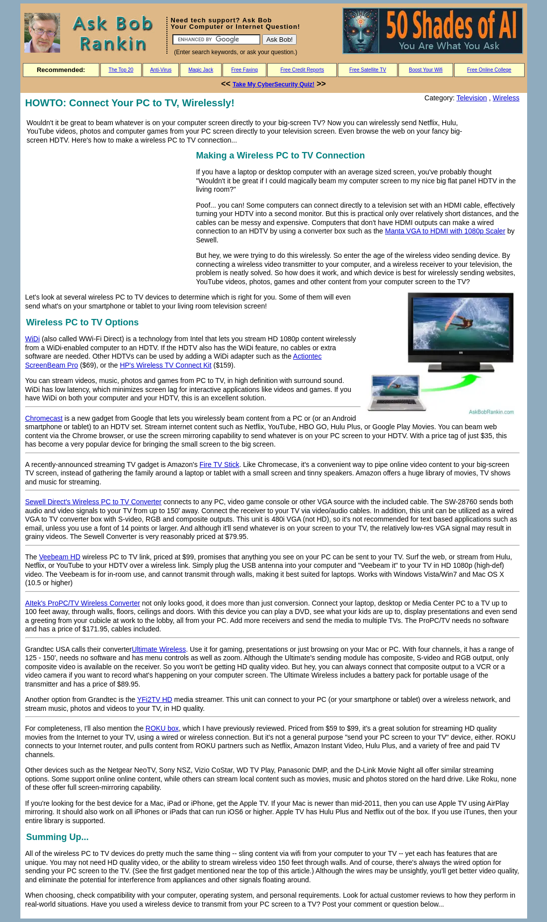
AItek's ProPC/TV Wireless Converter (82, 603)
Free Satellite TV (367, 70)
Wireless (506, 98)
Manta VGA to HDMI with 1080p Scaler (445, 231)
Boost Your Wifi (426, 70)
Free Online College (489, 70)
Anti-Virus (160, 70)
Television (472, 98)
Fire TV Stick (219, 464)
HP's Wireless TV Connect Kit (165, 365)
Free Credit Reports (302, 70)
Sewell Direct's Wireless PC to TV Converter (93, 502)
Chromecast (44, 418)
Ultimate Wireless (159, 649)
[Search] (216, 39)
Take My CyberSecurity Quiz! (273, 84)
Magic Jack (200, 70)
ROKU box (162, 728)
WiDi (32, 339)
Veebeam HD (59, 557)
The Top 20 (121, 70)
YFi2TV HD (154, 699)
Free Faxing (244, 70)
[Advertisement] (108, 218)
